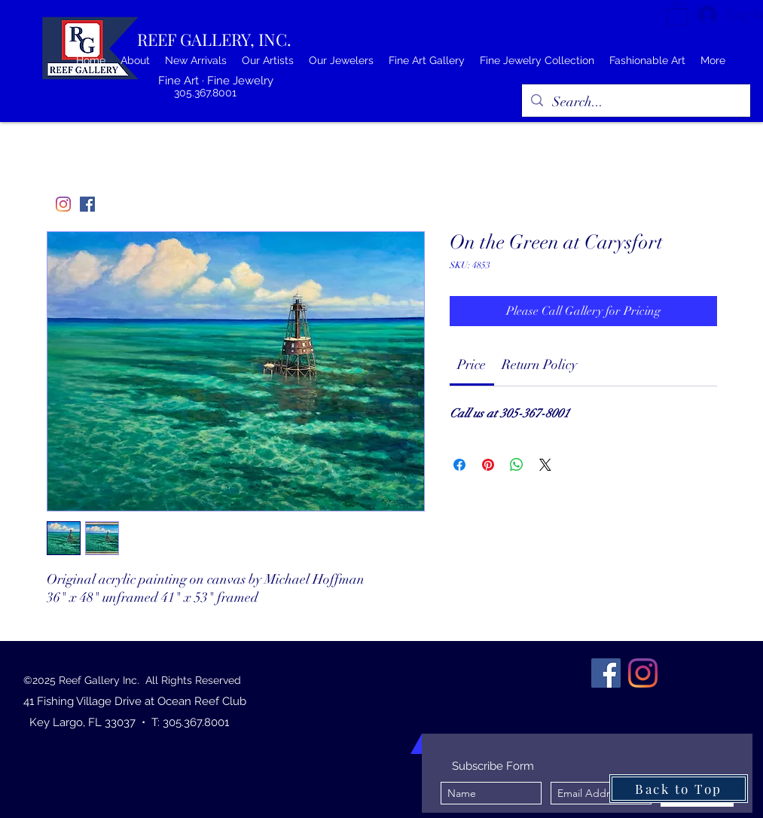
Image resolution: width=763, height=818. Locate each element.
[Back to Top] (678, 788)
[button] (677, 13)
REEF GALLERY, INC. (214, 39)
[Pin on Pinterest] (488, 465)
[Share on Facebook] (459, 465)
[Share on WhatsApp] (517, 465)
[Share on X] (545, 465)
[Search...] (635, 102)
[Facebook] (87, 204)
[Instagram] (63, 204)
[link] (471, 364)
